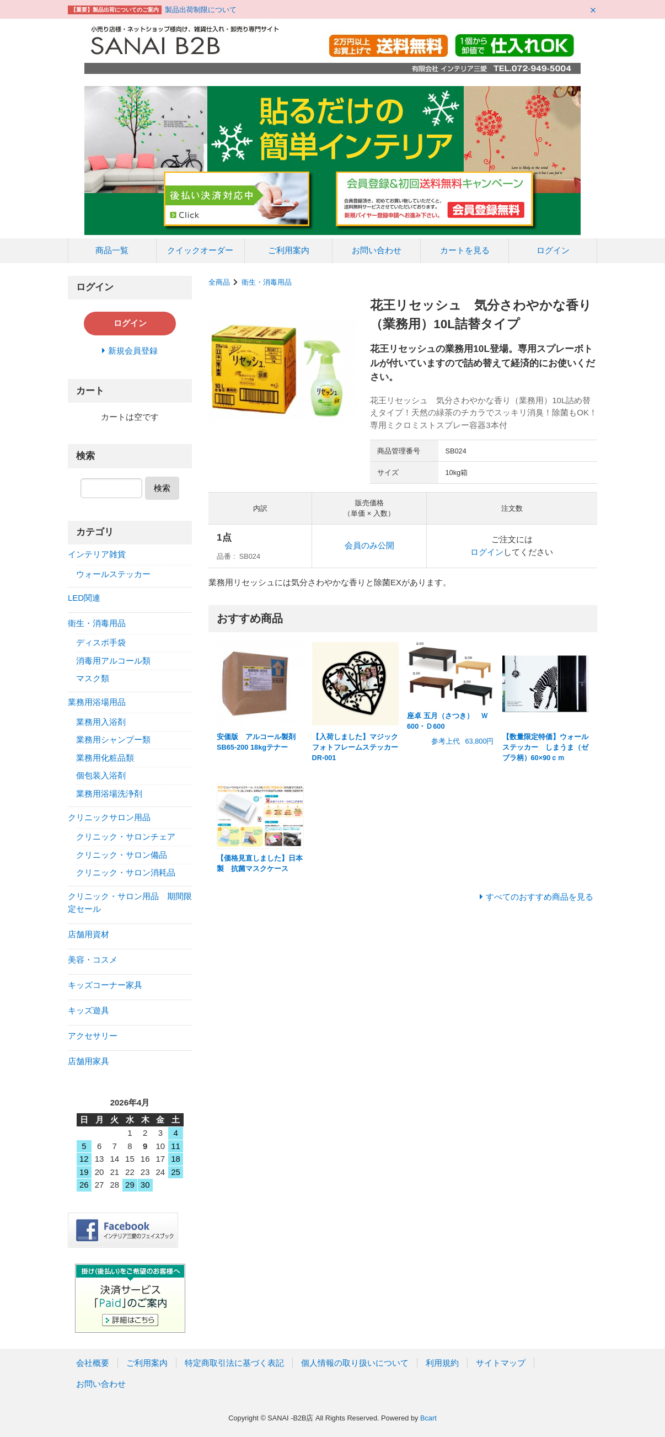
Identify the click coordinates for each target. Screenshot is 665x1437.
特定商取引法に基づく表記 (234, 1362)
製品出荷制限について (201, 10)
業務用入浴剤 (101, 721)
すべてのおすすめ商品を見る (539, 896)
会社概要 (92, 1362)
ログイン (553, 250)
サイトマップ (500, 1362)
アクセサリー (92, 1035)
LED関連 (84, 597)
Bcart (428, 1418)
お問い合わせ (376, 250)
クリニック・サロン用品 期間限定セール (130, 902)
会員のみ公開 (369, 545)
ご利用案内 (288, 250)
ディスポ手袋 (101, 642)
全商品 (219, 282)
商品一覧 (111, 250)
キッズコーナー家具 (105, 985)
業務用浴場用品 (97, 702)
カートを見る (465, 250)
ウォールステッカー (113, 574)
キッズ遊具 (88, 1010)
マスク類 (92, 678)
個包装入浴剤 (101, 775)
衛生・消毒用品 (267, 282)
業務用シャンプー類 (113, 739)
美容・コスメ (92, 959)
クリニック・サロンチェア (125, 836)
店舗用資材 (88, 934)
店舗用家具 (88, 1061)
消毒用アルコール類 (113, 660)
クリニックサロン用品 (109, 817)
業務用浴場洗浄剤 (109, 793)
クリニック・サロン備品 (121, 854)
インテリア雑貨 (97, 554)
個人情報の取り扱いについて (355, 1362)
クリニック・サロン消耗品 (125, 872)
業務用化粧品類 (105, 757)
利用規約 (442, 1362)
